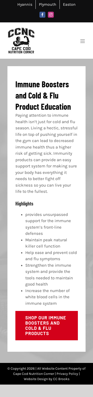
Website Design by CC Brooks (46, 379)
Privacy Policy (67, 374)
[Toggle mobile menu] (83, 41)
